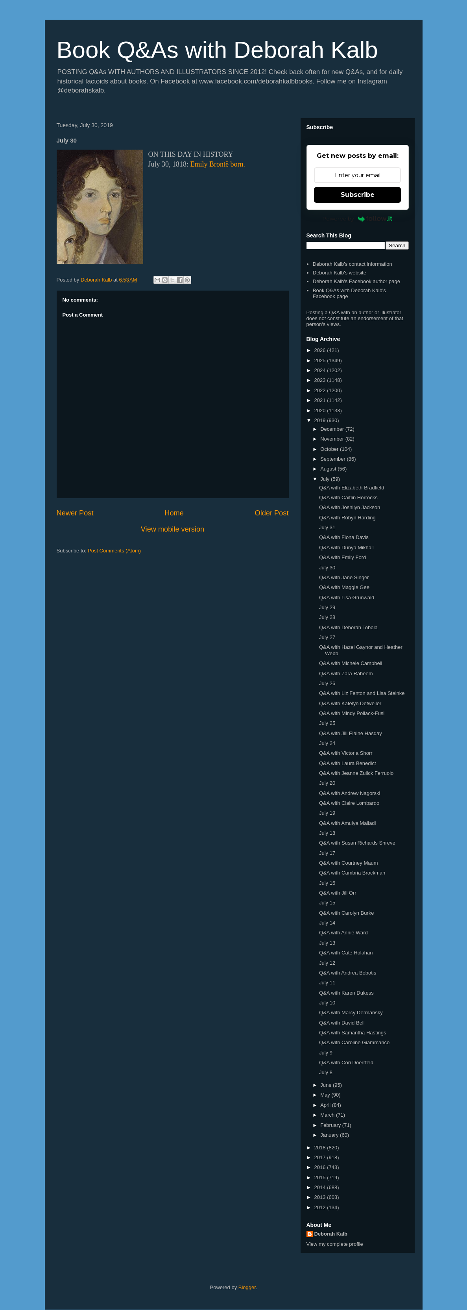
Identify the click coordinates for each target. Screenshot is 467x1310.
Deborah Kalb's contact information (352, 264)
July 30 (327, 568)
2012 (320, 1207)
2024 (320, 370)
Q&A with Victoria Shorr (346, 753)
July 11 (327, 983)
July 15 (327, 903)
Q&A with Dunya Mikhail (346, 547)
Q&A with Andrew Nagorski (349, 793)
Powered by (357, 218)
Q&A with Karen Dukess (346, 993)
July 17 (327, 853)
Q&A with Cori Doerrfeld (346, 1062)
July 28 (327, 617)
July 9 (325, 1053)
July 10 (327, 1003)
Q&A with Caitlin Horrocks (348, 497)
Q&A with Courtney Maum (348, 863)
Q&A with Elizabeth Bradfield (351, 488)
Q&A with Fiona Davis (344, 537)
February (331, 1125)
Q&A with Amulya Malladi (347, 823)
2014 (320, 1187)
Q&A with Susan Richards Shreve (357, 843)
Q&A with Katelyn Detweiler (350, 703)
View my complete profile (334, 1244)
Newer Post (75, 513)
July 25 (327, 723)
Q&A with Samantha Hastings (352, 1033)
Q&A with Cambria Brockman (352, 873)
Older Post (272, 513)
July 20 (327, 783)
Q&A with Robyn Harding (347, 518)
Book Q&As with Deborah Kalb (217, 50)
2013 (320, 1197)
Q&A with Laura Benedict (347, 763)
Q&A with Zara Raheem (346, 673)
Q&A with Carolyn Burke (346, 913)
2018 (320, 1148)
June (326, 1085)
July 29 (327, 607)
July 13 (327, 943)
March (328, 1115)
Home (174, 513)
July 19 (327, 813)
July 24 (327, 743)
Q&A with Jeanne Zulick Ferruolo (356, 773)
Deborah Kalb (331, 1234)
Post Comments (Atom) (114, 551)
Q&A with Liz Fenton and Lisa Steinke (362, 693)
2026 (320, 350)
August (329, 469)
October (330, 449)
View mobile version (172, 529)
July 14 (327, 923)
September (333, 459)
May (325, 1095)
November (332, 439)
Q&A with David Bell (342, 1023)
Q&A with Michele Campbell (350, 663)
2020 (320, 410)
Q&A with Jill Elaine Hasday (350, 733)
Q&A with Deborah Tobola (348, 627)
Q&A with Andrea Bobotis (347, 973)
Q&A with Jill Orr (337, 893)
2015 (320, 1177)
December (332, 429)
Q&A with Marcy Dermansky (351, 1012)
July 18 (327, 833)
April (326, 1105)
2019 (320, 420)
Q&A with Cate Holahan (346, 953)
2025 (320, 360)
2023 (320, 380)
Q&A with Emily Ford (342, 557)
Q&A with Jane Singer (344, 577)
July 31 (327, 527)
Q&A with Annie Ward (343, 933)
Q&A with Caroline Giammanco (354, 1042)
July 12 (327, 963)
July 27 (327, 637)
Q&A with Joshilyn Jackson (349, 507)
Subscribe (358, 194)
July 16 (327, 883)
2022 (320, 390)
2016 (320, 1167)
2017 (320, 1157)
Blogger (247, 1287)
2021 (320, 400)
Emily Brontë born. (217, 164)
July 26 (327, 683)
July (325, 479)
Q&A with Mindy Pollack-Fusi (351, 713)
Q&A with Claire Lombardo (349, 803)
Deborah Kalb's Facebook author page (356, 281)
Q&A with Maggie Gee (344, 587)
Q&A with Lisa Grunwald (346, 597)
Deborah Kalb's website (339, 273)
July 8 (325, 1072)
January (330, 1135)
